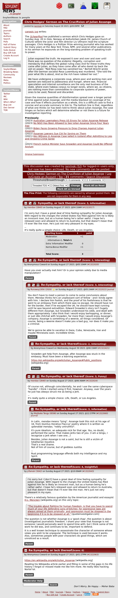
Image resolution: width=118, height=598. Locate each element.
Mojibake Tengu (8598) (45, 413)
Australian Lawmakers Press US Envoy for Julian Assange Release (70, 120)
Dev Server (8, 107)
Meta (5, 80)
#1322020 (93, 264)
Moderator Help (33, 581)
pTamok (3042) (34, 471)
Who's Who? (9, 102)
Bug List (7, 105)
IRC (5, 96)
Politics (6, 83)
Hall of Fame (9, 44)
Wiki (5, 99)
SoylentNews (11, 8)
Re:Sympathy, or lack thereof (59, 260)
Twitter (6, 94)
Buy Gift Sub (9, 53)
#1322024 (91, 381)
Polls (5, 42)
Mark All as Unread (68, 189)
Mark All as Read (94, 185)
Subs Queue (9, 50)
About (6, 25)
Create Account (11, 55)
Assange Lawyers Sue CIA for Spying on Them (59, 133)
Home (37, 592)
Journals (7, 31)
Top (61, 176)
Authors (7, 36)
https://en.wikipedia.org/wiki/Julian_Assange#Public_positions (66, 360)
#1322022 (101, 289)
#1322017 (88, 207)
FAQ (5, 28)
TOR (5, 110)
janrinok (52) (73, 166)
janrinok (38, 26)
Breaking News (10, 72)
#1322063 (93, 554)
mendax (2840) (34, 207)
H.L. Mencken (32, 500)
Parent (29, 278)
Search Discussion (98, 176)
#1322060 (102, 413)
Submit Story (9, 47)
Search (6, 39)
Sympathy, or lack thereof (57, 203)
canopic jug (31, 31)
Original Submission (34, 154)
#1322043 (88, 471)
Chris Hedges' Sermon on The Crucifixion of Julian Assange (68, 21)
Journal (110, 289)
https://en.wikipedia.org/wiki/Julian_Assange (50, 560)
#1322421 (103, 348)
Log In (6, 58)
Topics (6, 33)
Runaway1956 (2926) (41, 289)
